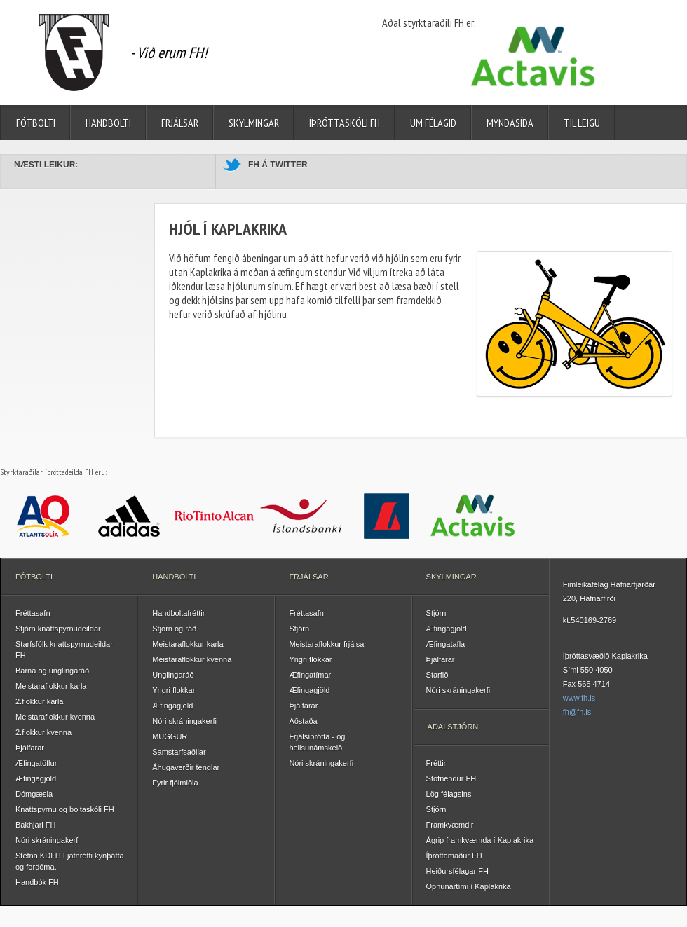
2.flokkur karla (39, 701)
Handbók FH (37, 882)
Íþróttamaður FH (454, 855)
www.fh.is (579, 698)
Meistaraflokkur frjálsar (328, 644)
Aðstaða (303, 721)
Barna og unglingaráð (52, 670)
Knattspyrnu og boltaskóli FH (64, 809)
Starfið (437, 675)
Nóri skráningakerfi (47, 840)
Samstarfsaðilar (178, 752)
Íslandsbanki (301, 516)
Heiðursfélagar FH (457, 871)
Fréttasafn (32, 613)
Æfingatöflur (36, 763)
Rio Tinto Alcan (215, 516)
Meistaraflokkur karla (50, 686)
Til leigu (582, 123)
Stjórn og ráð (174, 628)
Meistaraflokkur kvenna (55, 717)
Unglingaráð (172, 675)
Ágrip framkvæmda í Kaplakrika (479, 840)
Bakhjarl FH (35, 824)
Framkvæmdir (450, 824)
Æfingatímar (310, 675)
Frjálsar (179, 123)
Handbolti (108, 123)
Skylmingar (254, 123)
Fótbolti (35, 123)
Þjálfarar (29, 747)
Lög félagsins (449, 794)
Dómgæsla (34, 794)
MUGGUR (169, 736)
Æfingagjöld (35, 778)
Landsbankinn (387, 516)
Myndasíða (510, 123)
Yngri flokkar (173, 690)
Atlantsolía (43, 516)
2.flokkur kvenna (43, 732)
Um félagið (433, 123)
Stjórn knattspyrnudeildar (58, 628)
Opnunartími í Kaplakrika (468, 886)
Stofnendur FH (451, 778)
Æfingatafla (445, 644)
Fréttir (436, 763)
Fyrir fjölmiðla (175, 782)
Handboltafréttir (178, 613)
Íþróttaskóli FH (344, 123)
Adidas (129, 516)
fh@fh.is (577, 712)
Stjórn (299, 628)
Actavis (473, 516)
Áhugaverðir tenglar (185, 767)
